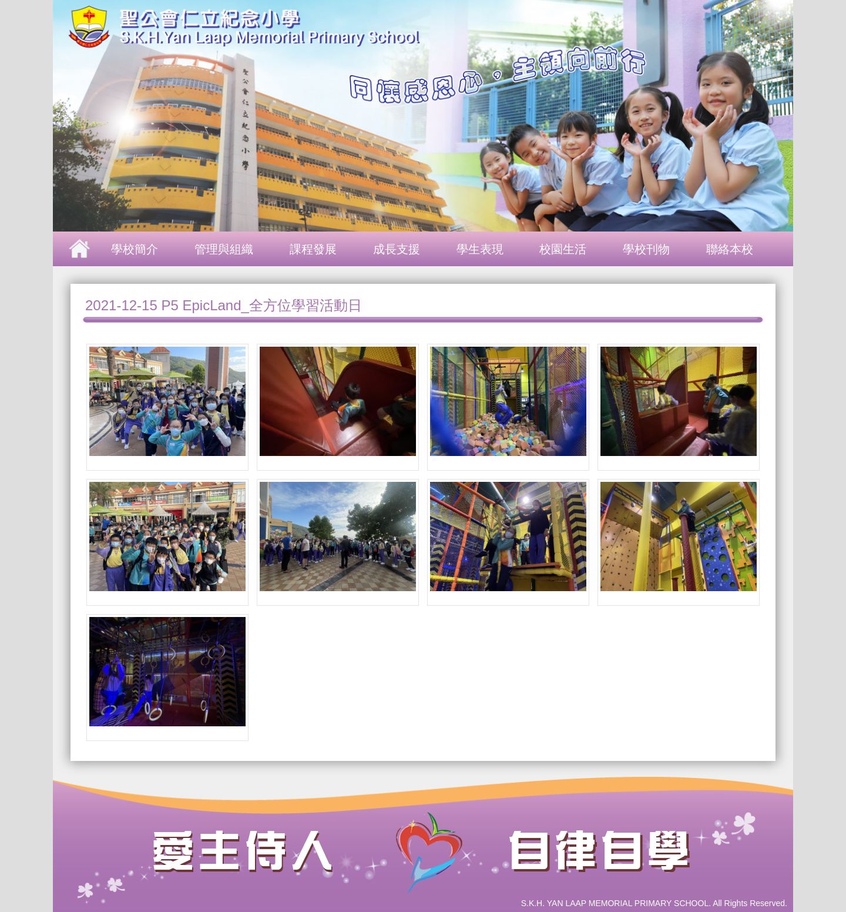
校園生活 (562, 249)
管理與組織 (223, 249)
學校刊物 (646, 249)
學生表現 (479, 249)
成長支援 (396, 249)
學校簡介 (134, 249)
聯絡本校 (729, 249)
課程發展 (313, 249)
